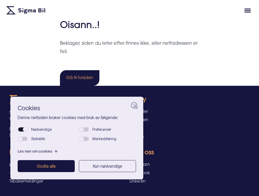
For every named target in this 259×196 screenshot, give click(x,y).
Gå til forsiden (79, 78)
